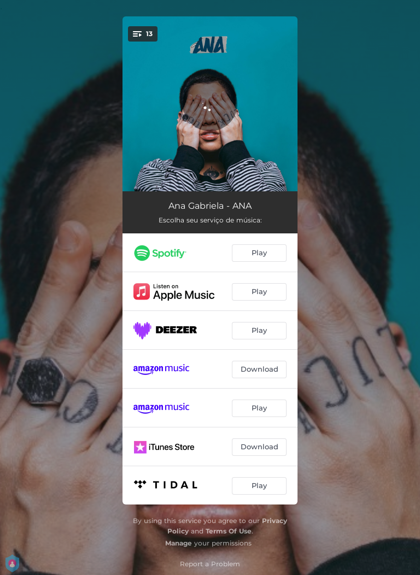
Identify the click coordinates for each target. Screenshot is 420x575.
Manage (178, 543)
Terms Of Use (229, 531)
